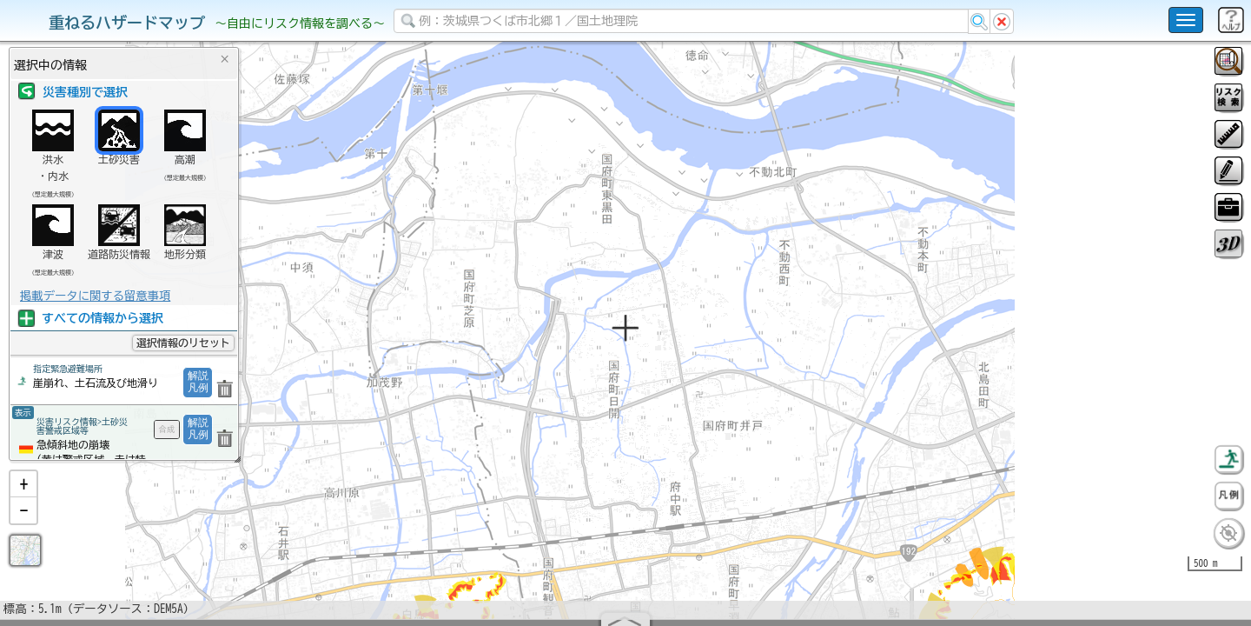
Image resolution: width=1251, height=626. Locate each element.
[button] (23, 529)
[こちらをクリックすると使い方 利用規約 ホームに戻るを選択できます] (1185, 20)
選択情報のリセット (183, 342)
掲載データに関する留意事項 (95, 296)
